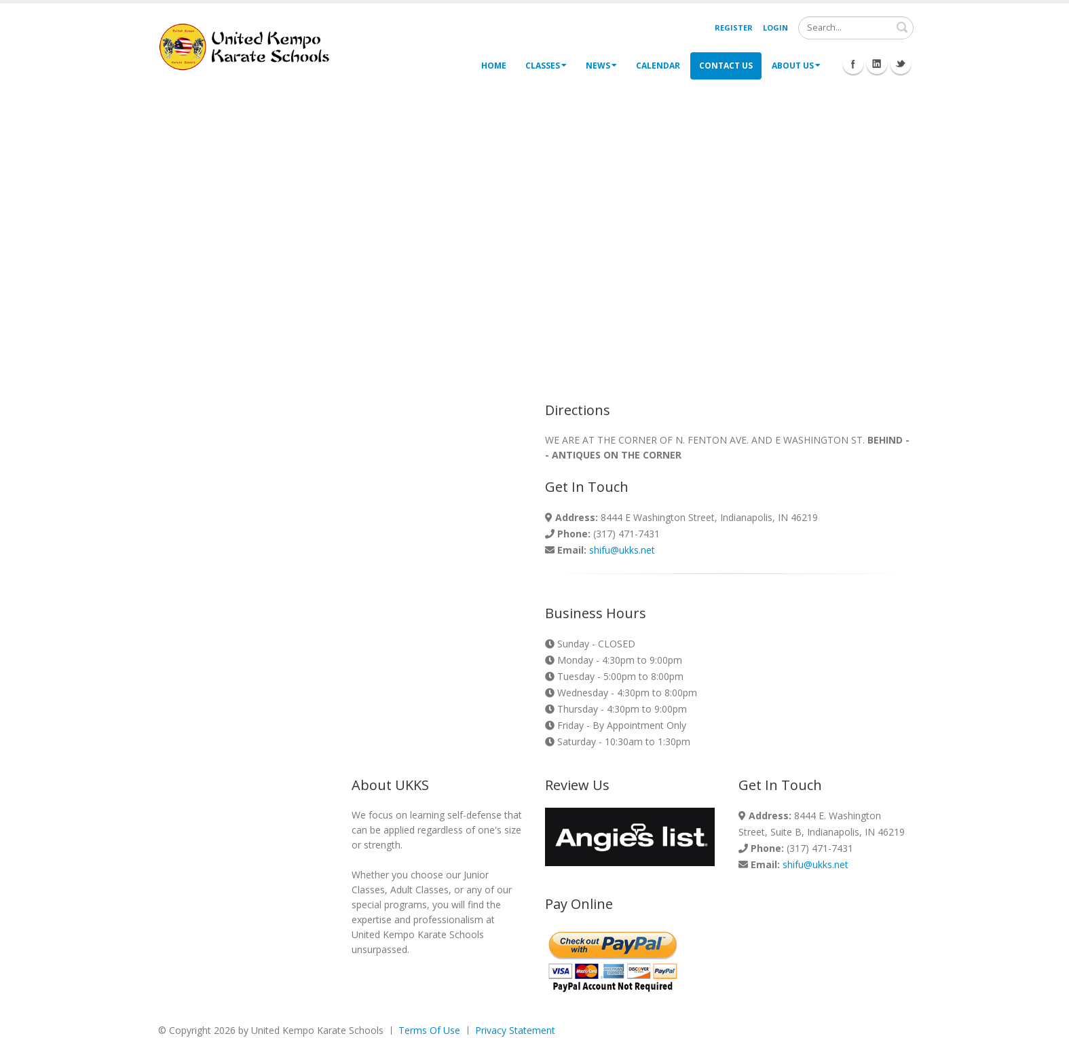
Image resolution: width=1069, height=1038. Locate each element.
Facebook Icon (853, 64)
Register (734, 27)
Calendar (658, 65)
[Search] (856, 27)
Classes (546, 65)
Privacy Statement (515, 1030)
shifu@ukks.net (622, 549)
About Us (796, 65)
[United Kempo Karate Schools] (253, 46)
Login (775, 27)
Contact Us (726, 65)
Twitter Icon (900, 64)
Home (493, 65)
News (601, 65)
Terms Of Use (429, 1030)
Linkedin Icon (877, 64)
